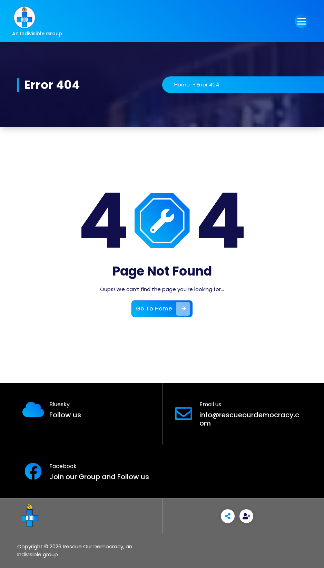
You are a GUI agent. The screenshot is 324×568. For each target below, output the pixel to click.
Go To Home (163, 309)
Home (182, 84)
